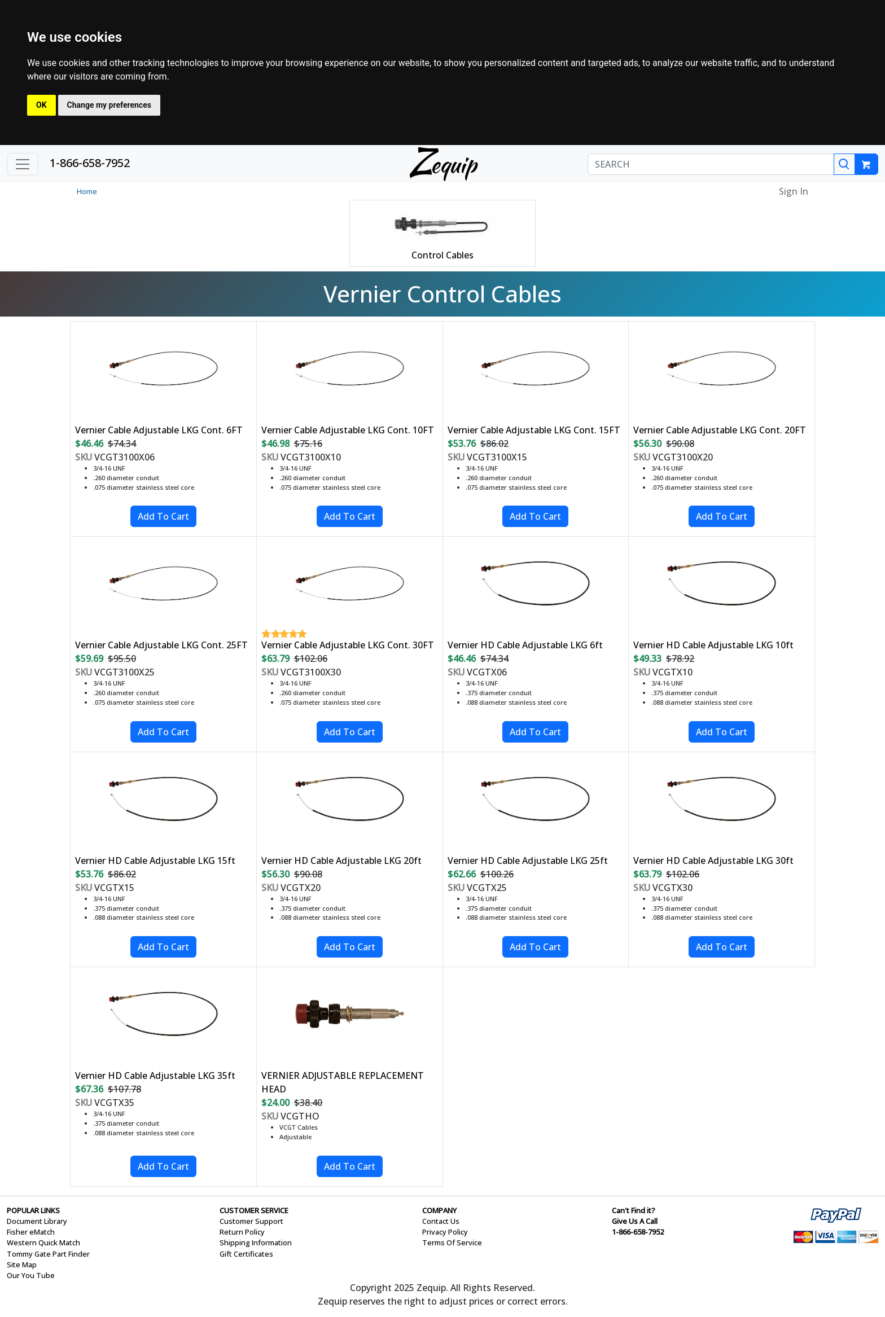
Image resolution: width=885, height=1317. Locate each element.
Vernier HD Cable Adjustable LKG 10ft (713, 645)
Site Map (22, 1264)
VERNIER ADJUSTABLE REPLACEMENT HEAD (342, 1082)
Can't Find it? (633, 1210)
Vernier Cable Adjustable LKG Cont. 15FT (534, 430)
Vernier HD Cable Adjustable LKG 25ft (528, 860)
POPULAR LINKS (33, 1210)
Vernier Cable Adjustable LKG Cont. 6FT (159, 430)
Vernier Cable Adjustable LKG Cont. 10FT (347, 430)
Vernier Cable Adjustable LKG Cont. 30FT (347, 645)
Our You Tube (31, 1275)
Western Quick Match (43, 1242)
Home (87, 191)
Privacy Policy (445, 1232)
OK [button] (41, 104)
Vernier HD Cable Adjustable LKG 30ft (713, 860)
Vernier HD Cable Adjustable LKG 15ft (155, 860)
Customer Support (251, 1221)
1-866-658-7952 (90, 162)
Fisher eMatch (31, 1232)
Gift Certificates (246, 1254)
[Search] (844, 164)
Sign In (793, 191)
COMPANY (439, 1210)
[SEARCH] (711, 164)
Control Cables (442, 255)
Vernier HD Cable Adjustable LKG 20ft (341, 860)
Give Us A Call (635, 1221)
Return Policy (242, 1232)
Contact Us (440, 1221)
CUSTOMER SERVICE (254, 1210)
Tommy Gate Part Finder (48, 1254)
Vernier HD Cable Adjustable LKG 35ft (155, 1075)
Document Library (37, 1221)
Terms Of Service (452, 1242)
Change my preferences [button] (109, 104)
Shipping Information (256, 1242)
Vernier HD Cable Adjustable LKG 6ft (525, 645)
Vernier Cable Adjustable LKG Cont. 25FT (161, 645)
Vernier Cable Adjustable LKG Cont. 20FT (719, 430)
